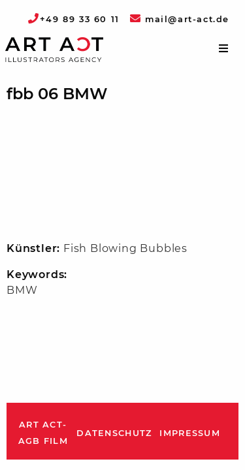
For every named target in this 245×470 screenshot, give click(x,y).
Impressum (189, 433)
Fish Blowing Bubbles (125, 248)
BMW (22, 290)
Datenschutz (114, 433)
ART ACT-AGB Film (43, 433)
